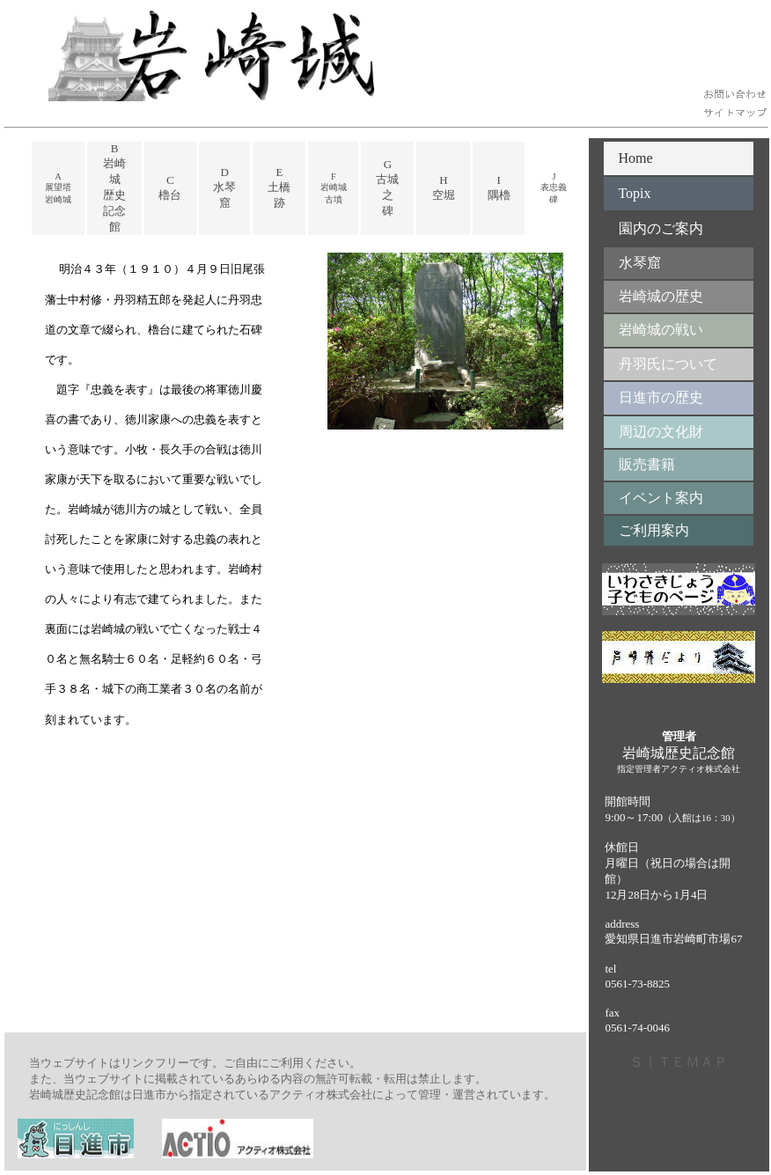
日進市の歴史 (654, 397)
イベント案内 (654, 497)
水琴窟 (633, 262)
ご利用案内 (647, 530)
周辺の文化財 (654, 431)
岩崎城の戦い (654, 329)
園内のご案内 (654, 228)
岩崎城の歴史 (654, 296)
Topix (634, 193)
